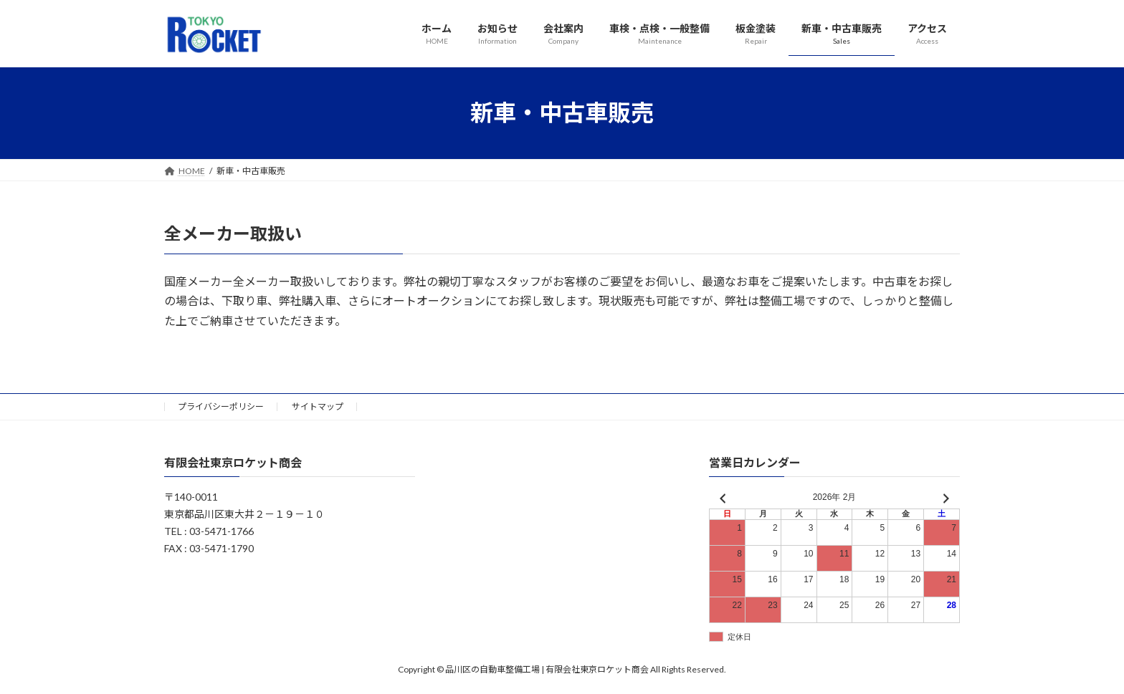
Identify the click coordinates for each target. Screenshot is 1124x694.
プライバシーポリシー (221, 406)
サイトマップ (317, 406)
